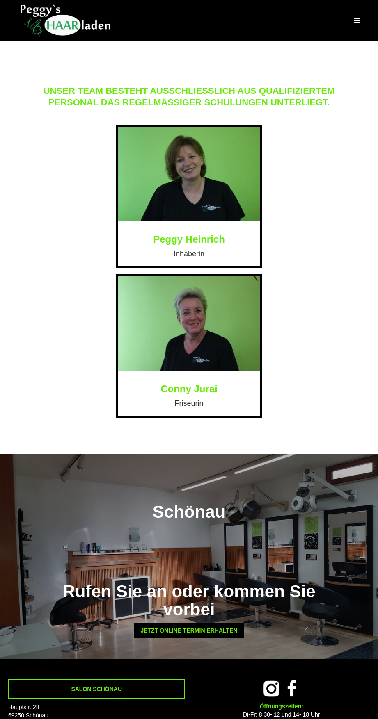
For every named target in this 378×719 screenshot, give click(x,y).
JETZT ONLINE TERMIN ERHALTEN (188, 630)
